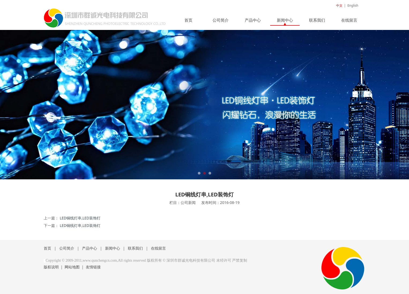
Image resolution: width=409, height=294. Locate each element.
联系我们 (317, 20)
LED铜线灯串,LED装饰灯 (80, 217)
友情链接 (93, 266)
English (352, 5)
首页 (188, 20)
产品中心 (253, 20)
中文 (339, 5)
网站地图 (72, 266)
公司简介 (221, 20)
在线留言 (349, 20)
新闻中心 (285, 20)
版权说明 (51, 266)
